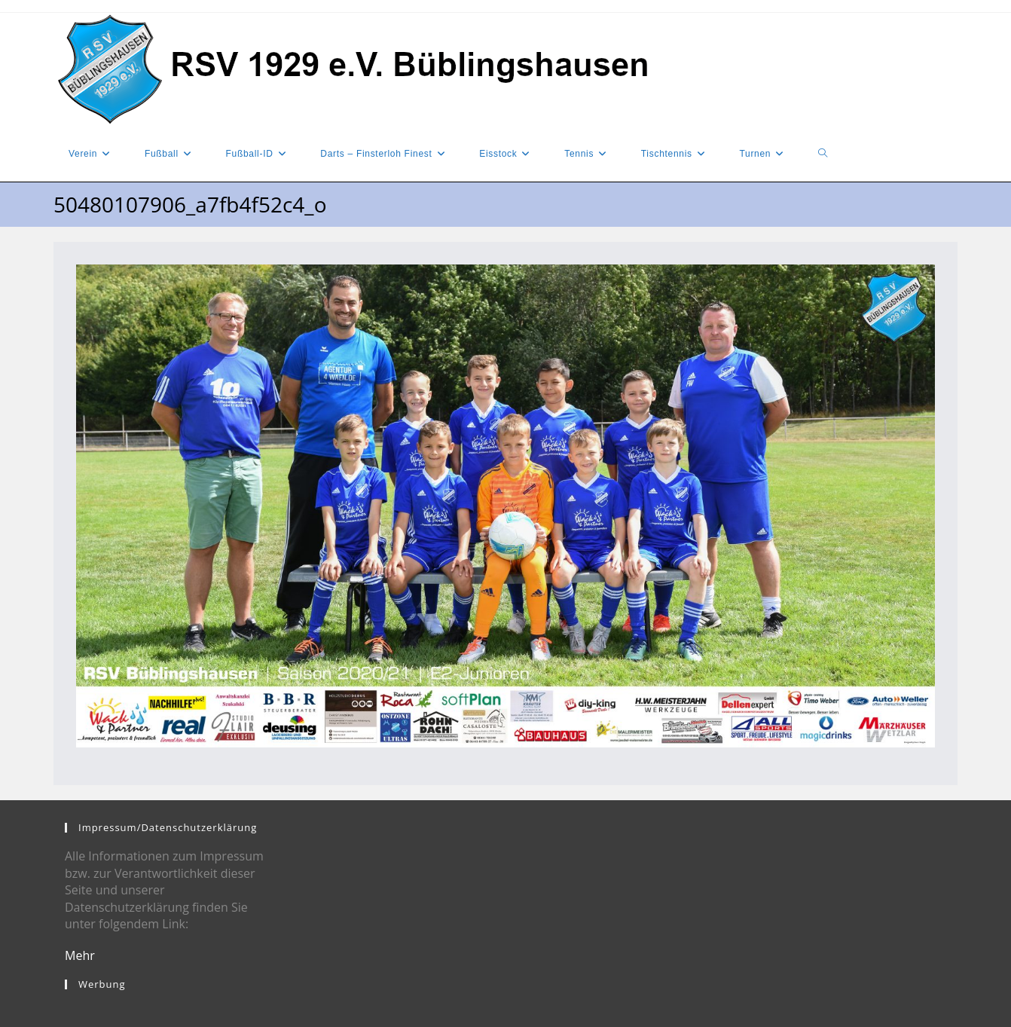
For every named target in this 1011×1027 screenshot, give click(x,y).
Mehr (80, 955)
